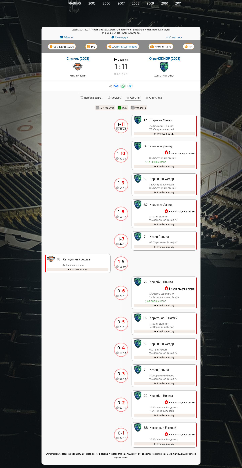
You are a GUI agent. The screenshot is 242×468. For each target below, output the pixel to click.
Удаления (138, 107)
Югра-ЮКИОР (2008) (164, 58)
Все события (105, 107)
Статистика (175, 37)
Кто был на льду (165, 443)
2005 (92, 3)
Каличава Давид (161, 205)
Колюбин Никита (161, 396)
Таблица (68, 37)
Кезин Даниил (159, 370)
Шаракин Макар (161, 120)
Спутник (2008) (77, 58)
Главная (74, 3)
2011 (178, 3)
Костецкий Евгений (163, 427)
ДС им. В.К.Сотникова (124, 46)
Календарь (121, 37)
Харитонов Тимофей (163, 318)
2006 (106, 3)
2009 (150, 3)
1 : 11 (121, 66)
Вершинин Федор (162, 344)
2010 (164, 3)
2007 (121, 3)
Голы (123, 107)
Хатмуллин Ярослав (76, 259)
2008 (135, 3)
